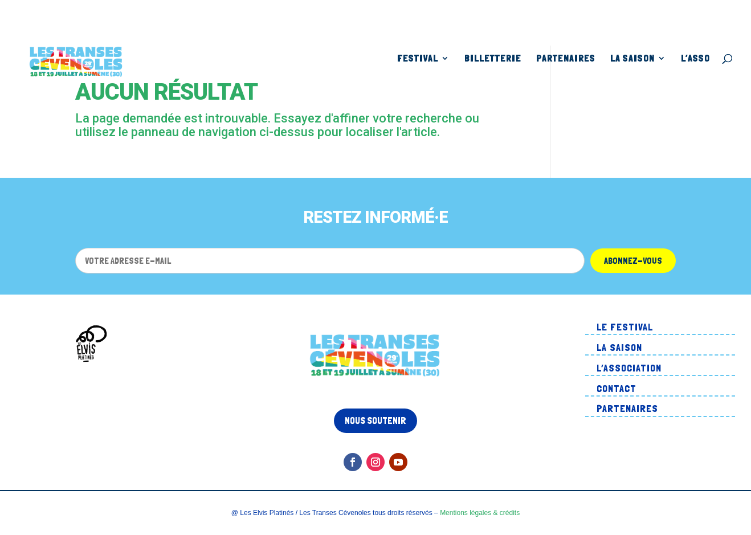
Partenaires (565, 59)
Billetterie (492, 59)
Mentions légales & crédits (480, 513)
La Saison (632, 59)
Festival (417, 59)
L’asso (695, 59)
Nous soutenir (375, 420)
